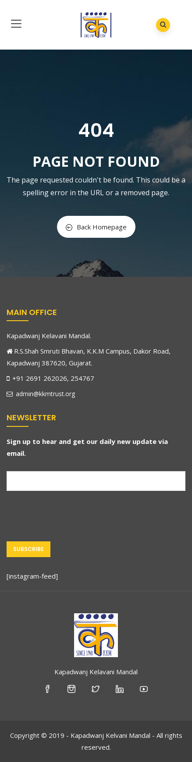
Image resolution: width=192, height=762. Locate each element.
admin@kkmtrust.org (41, 394)
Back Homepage (96, 226)
